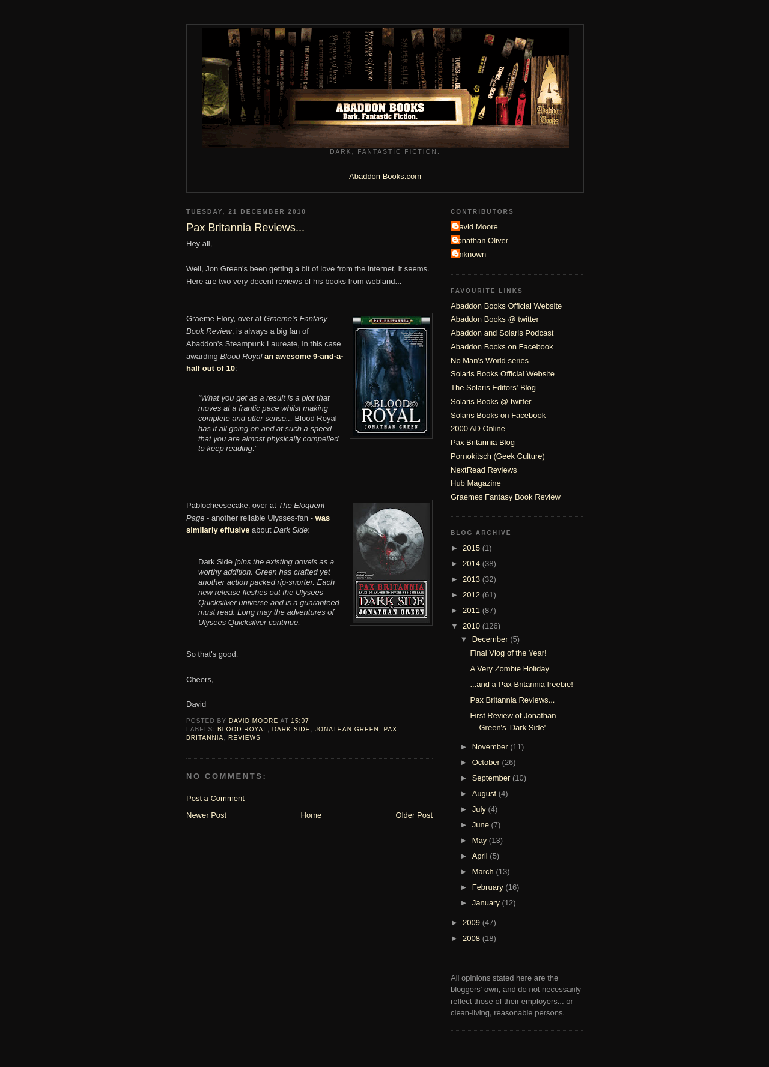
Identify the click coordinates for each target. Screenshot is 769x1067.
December (491, 639)
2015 (472, 547)
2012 (472, 594)
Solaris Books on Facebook (498, 415)
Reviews (244, 737)
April (481, 855)
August (485, 793)
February (489, 887)
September (492, 777)
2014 (472, 563)
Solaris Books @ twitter (491, 401)
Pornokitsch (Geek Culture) (498, 456)
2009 (472, 922)
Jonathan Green (347, 729)
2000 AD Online (478, 428)
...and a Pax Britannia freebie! (521, 684)
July (480, 809)
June (481, 824)
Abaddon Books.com (385, 176)
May (480, 840)
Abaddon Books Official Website (506, 305)
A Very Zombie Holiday (509, 668)
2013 (472, 579)
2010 (472, 625)
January (487, 902)
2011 (472, 610)
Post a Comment (215, 798)
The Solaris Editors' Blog (493, 387)
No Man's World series (490, 360)
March (484, 871)
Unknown (470, 254)
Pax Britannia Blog (483, 442)
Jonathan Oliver (481, 240)
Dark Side (291, 729)
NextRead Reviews (484, 469)
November (491, 746)
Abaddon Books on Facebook (502, 346)
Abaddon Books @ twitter (495, 319)
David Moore (476, 226)
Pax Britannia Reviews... (512, 699)
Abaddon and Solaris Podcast (502, 332)
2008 (472, 938)
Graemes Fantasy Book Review (506, 496)
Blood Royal (242, 729)
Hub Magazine (476, 483)
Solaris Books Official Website (503, 373)
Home (311, 815)
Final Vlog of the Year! (508, 652)
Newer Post (206, 815)
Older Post (414, 815)
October (487, 762)
